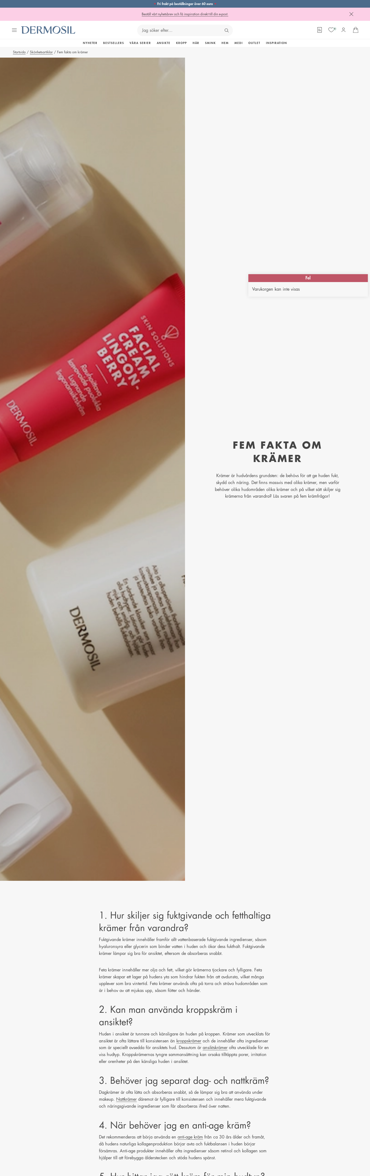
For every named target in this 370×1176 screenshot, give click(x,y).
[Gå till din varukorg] (355, 30)
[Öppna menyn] (14, 30)
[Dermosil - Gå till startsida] (48, 30)
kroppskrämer (188, 1041)
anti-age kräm (190, 1137)
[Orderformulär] (319, 30)
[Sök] (226, 30)
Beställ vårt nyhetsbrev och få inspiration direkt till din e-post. (185, 14)
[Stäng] (351, 14)
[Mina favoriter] (331, 30)
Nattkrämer (126, 1099)
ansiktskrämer (215, 1047)
